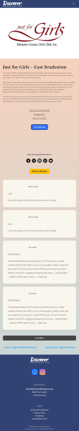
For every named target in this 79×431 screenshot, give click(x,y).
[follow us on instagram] (42, 372)
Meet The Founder (39, 392)
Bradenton (39, 114)
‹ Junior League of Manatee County (20, 347)
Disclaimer (39, 415)
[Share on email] (51, 160)
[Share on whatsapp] (45, 160)
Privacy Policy (39, 413)
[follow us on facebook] (35, 372)
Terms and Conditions (39, 410)
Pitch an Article (39, 395)
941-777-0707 (39, 118)
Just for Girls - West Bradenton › (60, 347)
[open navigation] (73, 3)
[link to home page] (12, 4)
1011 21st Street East (39, 110)
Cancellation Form (39, 418)
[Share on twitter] (34, 160)
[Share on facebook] (28, 160)
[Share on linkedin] (39, 160)
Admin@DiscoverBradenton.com (39, 389)
